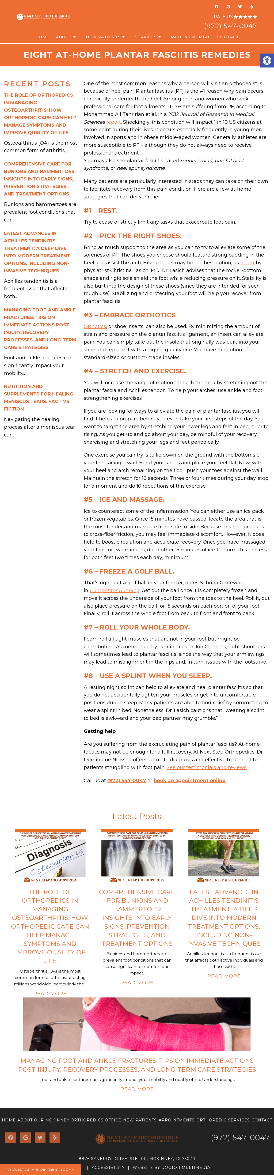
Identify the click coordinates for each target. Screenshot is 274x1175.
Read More (50, 994)
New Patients (103, 37)
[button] (267, 60)
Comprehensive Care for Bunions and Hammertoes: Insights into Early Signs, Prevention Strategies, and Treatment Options (39, 179)
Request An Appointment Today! (40, 1170)
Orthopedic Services (223, 1120)
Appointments (177, 1120)
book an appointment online (190, 781)
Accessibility (108, 1167)
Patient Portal (191, 37)
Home (42, 37)
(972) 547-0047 (230, 26)
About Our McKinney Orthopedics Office (69, 1120)
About (64, 37)
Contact (228, 37)
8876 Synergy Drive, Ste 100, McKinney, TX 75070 (137, 1158)
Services (146, 37)
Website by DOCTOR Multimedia (171, 1167)
